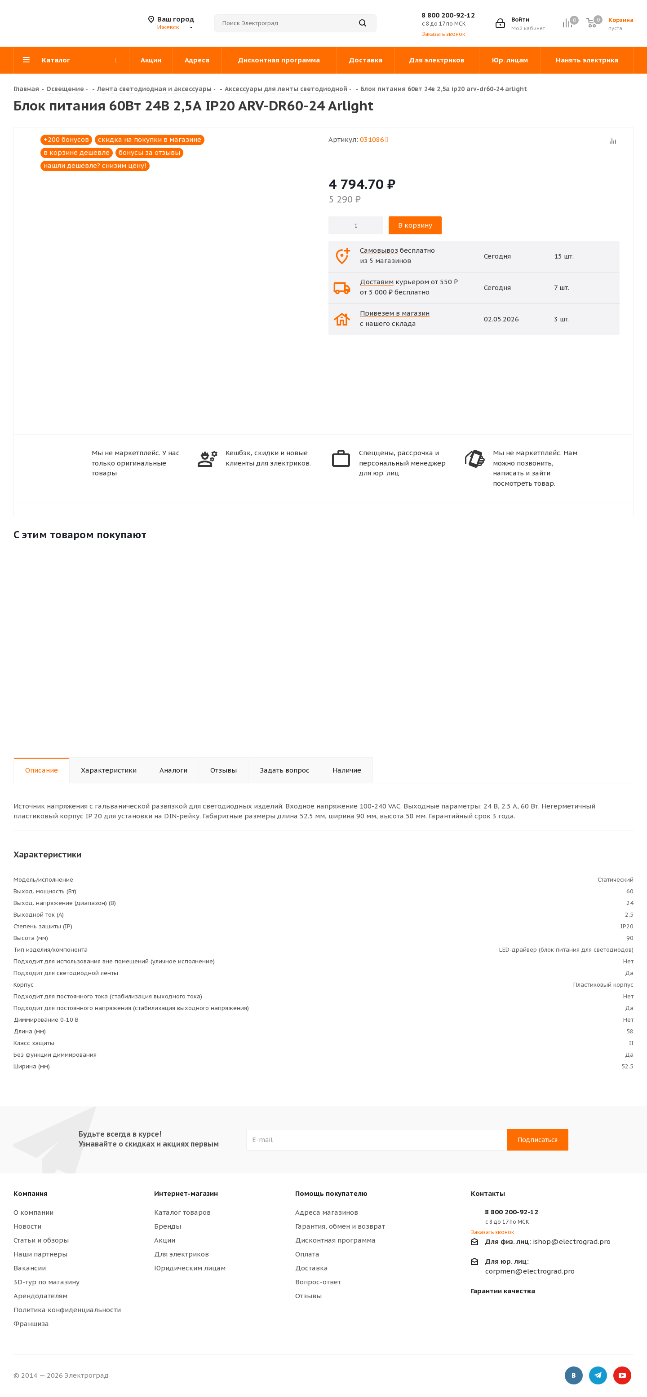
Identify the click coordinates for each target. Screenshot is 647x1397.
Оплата (307, 1254)
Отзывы (308, 1296)
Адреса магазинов (326, 1212)
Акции (164, 1240)
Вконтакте (574, 1377)
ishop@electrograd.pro (548, 1241)
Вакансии (29, 1268)
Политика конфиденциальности (67, 1309)
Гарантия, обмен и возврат (340, 1226)
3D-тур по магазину (46, 1282)
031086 (374, 139)
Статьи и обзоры (41, 1240)
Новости (27, 1226)
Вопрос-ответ (318, 1282)
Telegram (598, 1377)
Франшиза (31, 1323)
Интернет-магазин (186, 1193)
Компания (30, 1193)
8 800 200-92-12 (448, 15)
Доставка (311, 1268)
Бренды (167, 1226)
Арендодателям (40, 1296)
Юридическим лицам (190, 1268)
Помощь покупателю (331, 1193)
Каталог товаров (182, 1212)
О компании (33, 1212)
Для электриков (181, 1254)
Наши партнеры (40, 1254)
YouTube (622, 1377)
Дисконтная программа (335, 1240)
